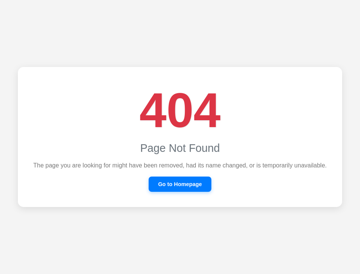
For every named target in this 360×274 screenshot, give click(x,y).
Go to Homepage (180, 184)
